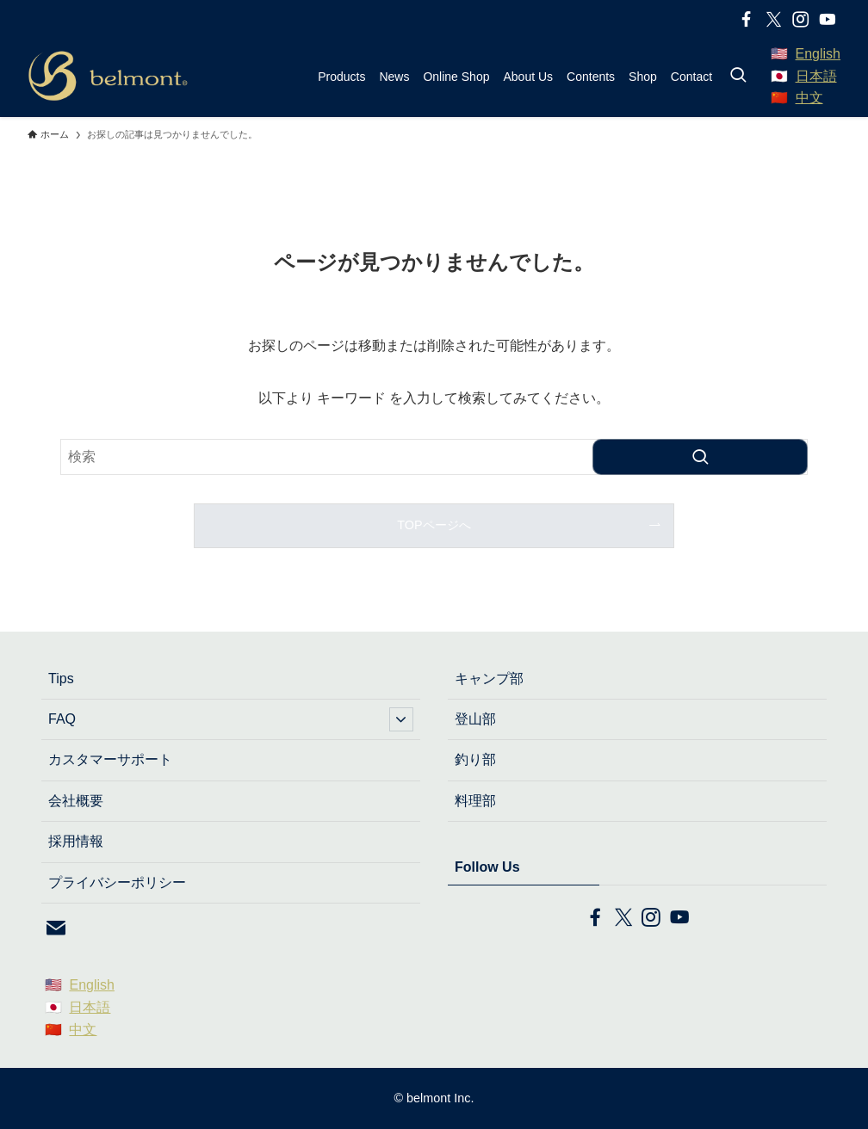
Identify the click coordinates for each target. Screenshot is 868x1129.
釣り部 (475, 759)
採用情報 (75, 841)
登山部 (475, 719)
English (818, 53)
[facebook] (746, 19)
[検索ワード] (434, 457)
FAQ (230, 719)
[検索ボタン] (738, 76)
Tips (61, 678)
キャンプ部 (489, 678)
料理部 (475, 800)
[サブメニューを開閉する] (401, 719)
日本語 (816, 76)
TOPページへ (433, 525)
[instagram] (800, 19)
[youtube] (827, 19)
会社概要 (75, 800)
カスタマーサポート (110, 759)
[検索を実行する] (700, 457)
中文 (809, 97)
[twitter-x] (773, 19)
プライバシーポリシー (117, 882)
